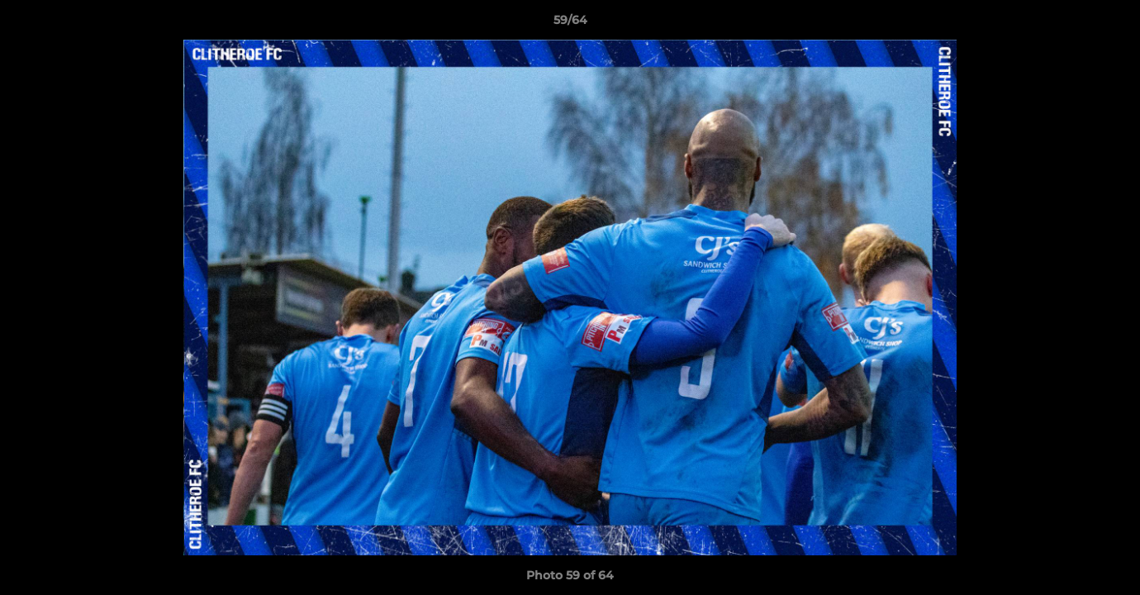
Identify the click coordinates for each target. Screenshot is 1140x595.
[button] (1110, 24)
